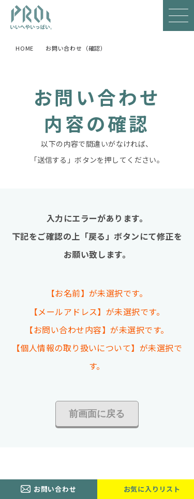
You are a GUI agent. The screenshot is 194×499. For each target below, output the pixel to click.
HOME (25, 48)
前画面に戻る (97, 414)
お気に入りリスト (152, 489)
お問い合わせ (55, 489)
